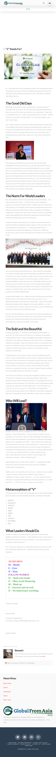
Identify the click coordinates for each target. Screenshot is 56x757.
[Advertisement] (28, 30)
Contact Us (36, 744)
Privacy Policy (25, 744)
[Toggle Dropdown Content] (43, 3)
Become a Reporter (24, 742)
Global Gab (6, 691)
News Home (7, 683)
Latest (5, 687)
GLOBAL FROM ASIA (32, 749)
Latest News (46, 744)
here (43, 656)
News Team (7, 700)
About (5, 696)
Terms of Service (13, 744)
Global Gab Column (40, 742)
